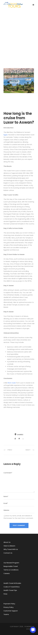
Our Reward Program (11, 563)
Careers (7, 573)
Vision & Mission (9, 546)
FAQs (5, 594)
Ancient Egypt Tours (19, 39)
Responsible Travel (11, 566)
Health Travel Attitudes (12, 583)
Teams (6, 614)
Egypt (5, 135)
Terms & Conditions (11, 570)
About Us (7, 542)
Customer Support (11, 611)
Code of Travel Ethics (12, 587)
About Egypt (14, 42)
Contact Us (8, 553)
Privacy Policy (8, 607)
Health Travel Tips (10, 590)
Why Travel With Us (11, 549)
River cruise (12, 383)
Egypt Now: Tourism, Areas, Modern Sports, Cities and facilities (18, 45)
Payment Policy (9, 604)
